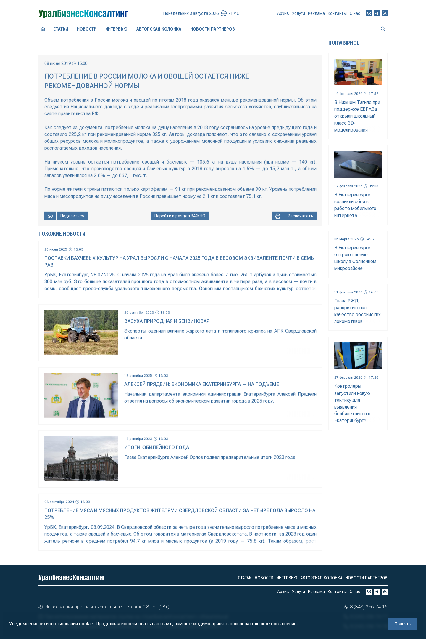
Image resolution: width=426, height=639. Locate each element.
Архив (283, 15)
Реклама (316, 15)
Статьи (60, 29)
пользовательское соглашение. (264, 624)
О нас (355, 13)
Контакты (337, 14)
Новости (86, 29)
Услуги (298, 15)
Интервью (286, 578)
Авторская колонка (321, 578)
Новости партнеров (366, 578)
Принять (402, 624)
